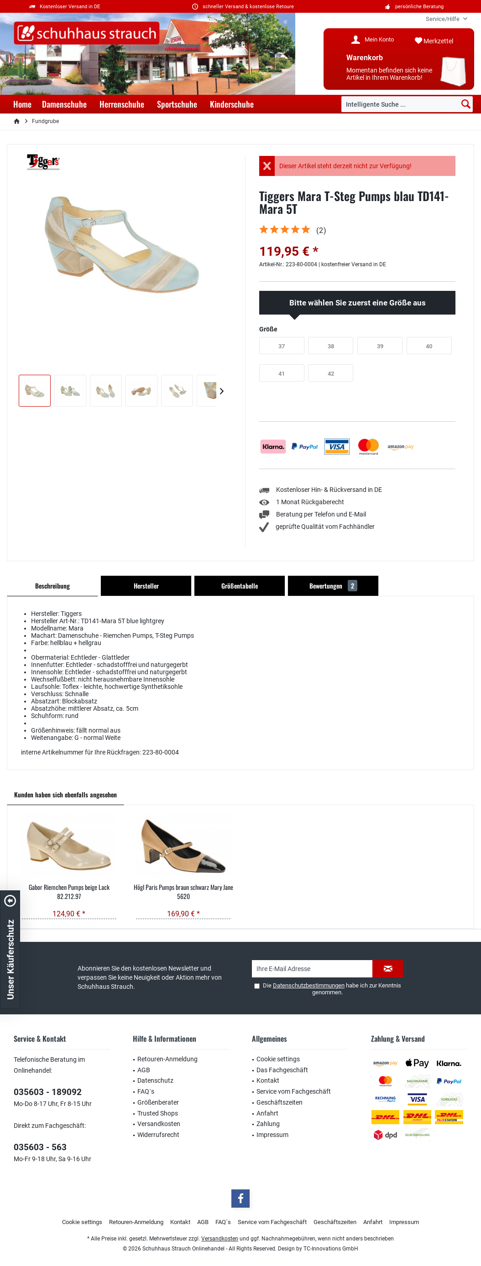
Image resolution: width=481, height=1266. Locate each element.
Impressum (272, 1134)
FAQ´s (145, 1091)
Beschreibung (52, 585)
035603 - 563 (40, 1147)
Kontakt (267, 1080)
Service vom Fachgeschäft (293, 1091)
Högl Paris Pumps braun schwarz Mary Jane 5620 (183, 892)
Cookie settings (278, 1059)
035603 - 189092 (48, 1092)
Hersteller (146, 585)
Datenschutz (155, 1080)
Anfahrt (267, 1113)
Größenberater (158, 1102)
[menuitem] (443, 19)
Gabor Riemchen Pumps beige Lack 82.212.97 (69, 892)
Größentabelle (239, 585)
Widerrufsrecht (158, 1134)
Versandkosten (158, 1123)
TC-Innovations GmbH (330, 1248)
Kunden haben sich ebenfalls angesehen (65, 794)
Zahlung (268, 1123)
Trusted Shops (157, 1113)
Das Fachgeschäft (282, 1070)
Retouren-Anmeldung (167, 1059)
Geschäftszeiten (279, 1102)
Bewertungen (333, 585)
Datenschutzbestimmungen (309, 985)
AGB (143, 1070)
